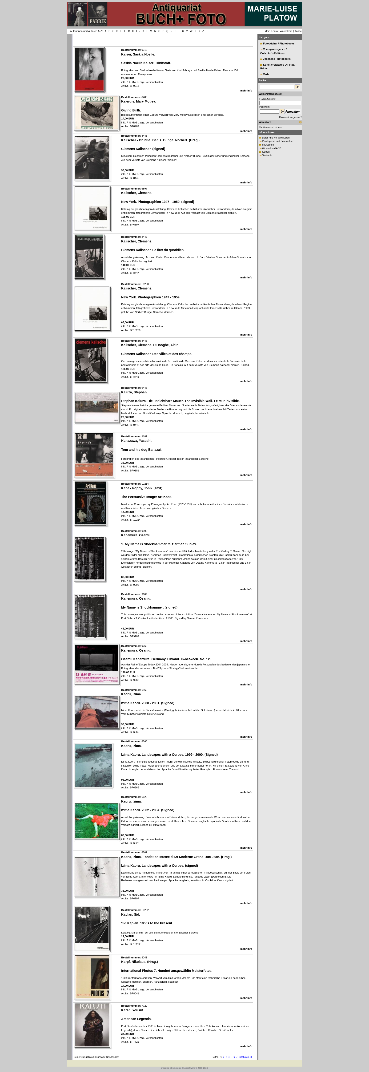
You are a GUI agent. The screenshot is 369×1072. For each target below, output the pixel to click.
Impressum (268, 144)
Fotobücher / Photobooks (278, 43)
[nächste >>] (245, 1057)
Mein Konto (271, 31)
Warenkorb (286, 31)
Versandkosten (154, 82)
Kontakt (266, 151)
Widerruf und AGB (271, 148)
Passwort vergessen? (290, 117)
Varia (266, 74)
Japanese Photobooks (277, 58)
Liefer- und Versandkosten (276, 137)
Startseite (267, 155)
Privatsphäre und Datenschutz (278, 141)
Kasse (298, 31)
